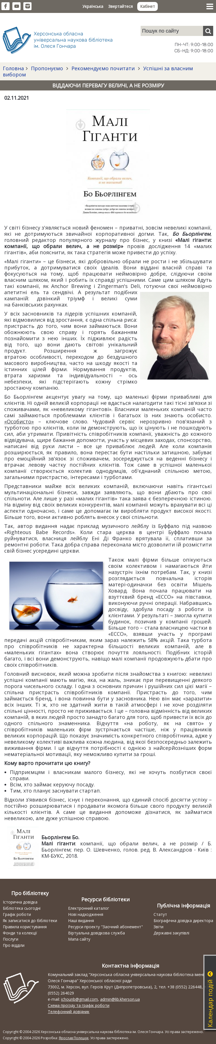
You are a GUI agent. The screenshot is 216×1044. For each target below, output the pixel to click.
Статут (160, 914)
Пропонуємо (47, 68)
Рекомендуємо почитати (103, 68)
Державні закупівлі (171, 933)
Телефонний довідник (68, 1011)
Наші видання (81, 920)
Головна (13, 68)
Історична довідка (20, 902)
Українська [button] (92, 6)
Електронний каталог (88, 908)
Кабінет (147, 6)
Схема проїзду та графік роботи (78, 1005)
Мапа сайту (79, 939)
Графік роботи (17, 914)
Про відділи (13, 945)
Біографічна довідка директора (183, 920)
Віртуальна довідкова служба (96, 933)
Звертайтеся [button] (120, 6)
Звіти (158, 926)
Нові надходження (85, 914)
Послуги (10, 939)
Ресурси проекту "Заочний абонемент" (105, 926)
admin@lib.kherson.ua (120, 999)
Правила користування (25, 926)
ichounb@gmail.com (79, 999)
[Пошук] (208, 31)
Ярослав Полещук (74, 1038)
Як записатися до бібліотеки (30, 920)
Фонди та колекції (20, 933)
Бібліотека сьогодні (21, 908)
